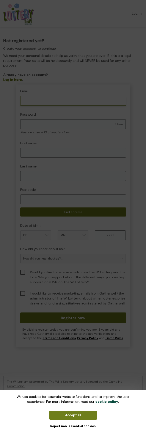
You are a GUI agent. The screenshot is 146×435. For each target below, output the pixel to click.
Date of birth (30, 225)
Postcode (28, 189)
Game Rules (114, 338)
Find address (73, 212)
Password (28, 114)
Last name (28, 166)
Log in (137, 13)
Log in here (12, 79)
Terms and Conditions (59, 338)
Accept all (73, 415)
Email (24, 91)
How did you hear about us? (42, 249)
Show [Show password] (119, 124)
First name (28, 143)
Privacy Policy (87, 338)
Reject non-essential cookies (73, 426)
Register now (73, 317)
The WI (54, 382)
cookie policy (106, 401)
